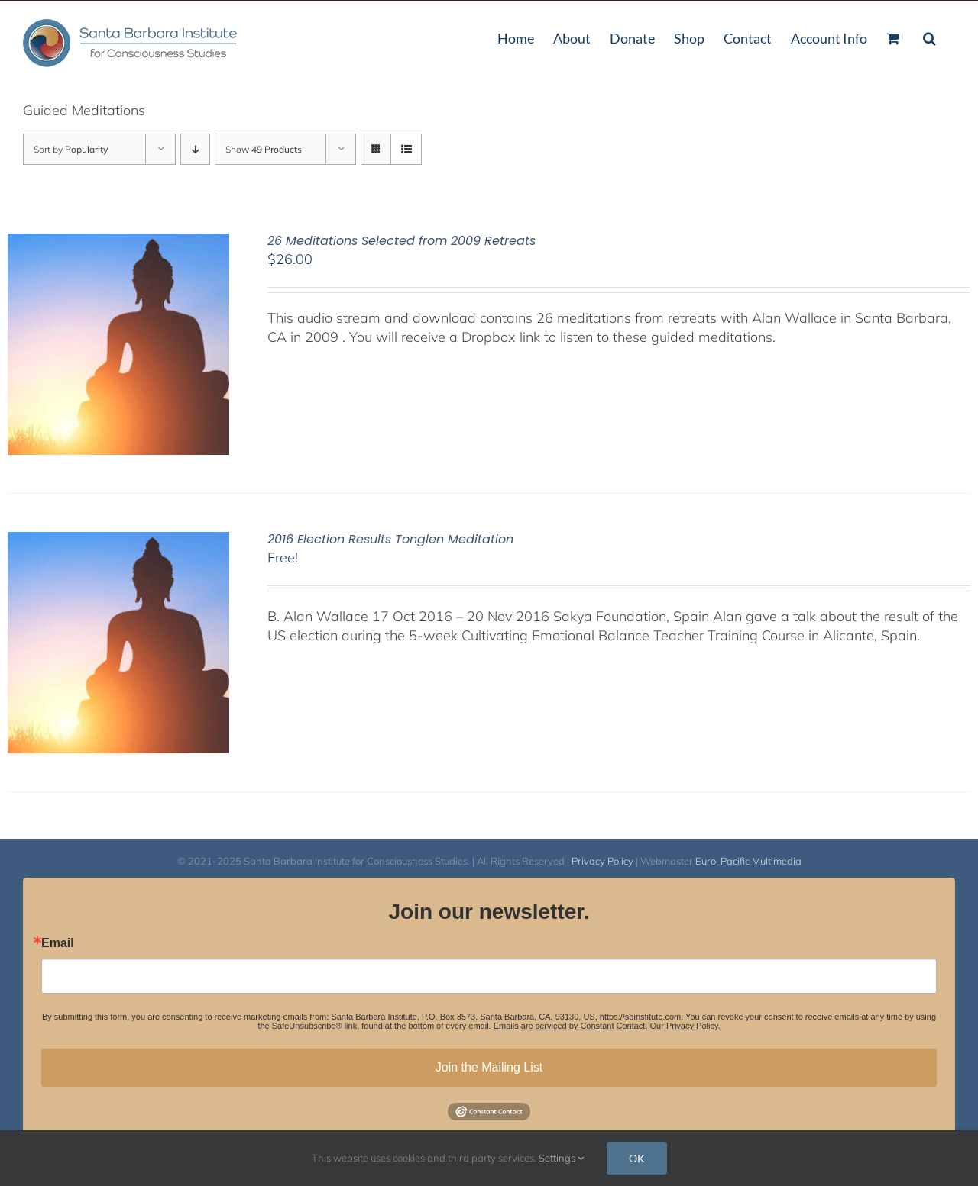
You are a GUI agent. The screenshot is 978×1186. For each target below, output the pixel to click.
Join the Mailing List (489, 1067)
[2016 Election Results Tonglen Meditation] (118, 541)
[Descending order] (195, 149)
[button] (929, 37)
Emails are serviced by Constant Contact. (571, 1025)
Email (57, 943)
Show (263, 149)
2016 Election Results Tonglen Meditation (390, 539)
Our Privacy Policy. (685, 1025)
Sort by (71, 149)
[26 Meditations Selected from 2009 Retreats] (118, 243)
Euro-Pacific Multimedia (748, 861)
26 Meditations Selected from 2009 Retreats (401, 241)
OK (637, 1158)
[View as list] (406, 149)
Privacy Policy (602, 861)
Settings (561, 1158)
